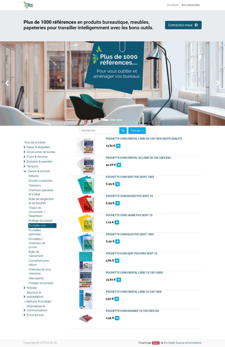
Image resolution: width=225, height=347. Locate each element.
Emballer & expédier (39, 161)
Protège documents (41, 283)
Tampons (32, 166)
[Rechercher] (123, 130)
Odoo (156, 343)
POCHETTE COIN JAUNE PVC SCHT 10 (129, 215)
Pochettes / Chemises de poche (37, 243)
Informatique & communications (37, 308)
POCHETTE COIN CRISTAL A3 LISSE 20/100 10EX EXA (138, 157)
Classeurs (35, 185)
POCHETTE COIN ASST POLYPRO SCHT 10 (131, 253)
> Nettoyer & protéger (38, 301)
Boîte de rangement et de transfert (41, 201)
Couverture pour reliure (39, 262)
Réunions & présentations (35, 294)
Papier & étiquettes (38, 147)
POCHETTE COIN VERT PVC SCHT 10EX (130, 176)
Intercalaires (36, 278)
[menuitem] (173, 5)
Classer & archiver (39, 171)
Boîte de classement (36, 253)
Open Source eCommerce (184, 342)
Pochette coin (37, 225)
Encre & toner (35, 315)
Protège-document (40, 220)
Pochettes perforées (35, 232)
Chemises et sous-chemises (40, 271)
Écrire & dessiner (37, 156)
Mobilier (32, 287)
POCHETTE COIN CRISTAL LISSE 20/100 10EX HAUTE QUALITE (144, 138)
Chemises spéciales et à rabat (41, 192)
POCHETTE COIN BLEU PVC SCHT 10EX (130, 234)
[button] (137, 130)
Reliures (34, 175)
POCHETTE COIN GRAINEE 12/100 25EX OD (132, 310)
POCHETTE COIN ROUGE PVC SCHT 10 (129, 196)
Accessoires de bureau (41, 151)
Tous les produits (35, 142)
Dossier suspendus (40, 180)
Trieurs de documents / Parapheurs (37, 211)
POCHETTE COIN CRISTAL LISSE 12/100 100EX (134, 272)
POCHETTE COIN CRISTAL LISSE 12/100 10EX (133, 291)
